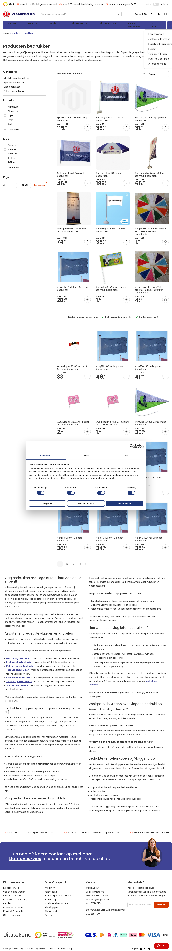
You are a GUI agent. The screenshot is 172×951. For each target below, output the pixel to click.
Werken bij (50, 896)
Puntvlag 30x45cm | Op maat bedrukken (150, 116)
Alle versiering (52, 908)
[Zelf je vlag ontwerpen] (24, 88)
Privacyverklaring (65, 946)
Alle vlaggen (51, 904)
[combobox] (81, 14)
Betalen (7, 900)
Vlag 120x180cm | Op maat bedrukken (110, 365)
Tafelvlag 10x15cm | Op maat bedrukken (111, 227)
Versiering (41, 23)
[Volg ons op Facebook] (141, 946)
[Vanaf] (11, 182)
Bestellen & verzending (15, 896)
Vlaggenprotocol (12, 893)
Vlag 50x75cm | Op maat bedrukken (148, 476)
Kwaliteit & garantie (13, 908)
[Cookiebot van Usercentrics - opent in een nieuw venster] (132, 446)
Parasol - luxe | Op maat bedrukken (109, 172)
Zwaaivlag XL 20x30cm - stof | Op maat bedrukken (72, 365)
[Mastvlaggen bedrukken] (24, 75)
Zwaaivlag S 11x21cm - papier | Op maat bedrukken (111, 286)
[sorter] (158, 71)
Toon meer (13, 126)
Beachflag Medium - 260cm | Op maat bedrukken (150, 172)
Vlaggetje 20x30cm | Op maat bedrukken (73, 286)
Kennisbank (51, 889)
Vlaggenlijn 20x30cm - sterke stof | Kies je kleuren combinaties (150, 229)
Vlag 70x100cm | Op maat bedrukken (109, 537)
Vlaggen (10, 23)
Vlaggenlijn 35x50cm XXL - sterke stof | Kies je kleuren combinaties (149, 287)
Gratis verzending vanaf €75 (121, 4)
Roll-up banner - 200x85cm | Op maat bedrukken (72, 227)
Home (6, 30)
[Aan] (25, 182)
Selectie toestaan (86, 503)
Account (139, 14)
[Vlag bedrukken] (24, 84)
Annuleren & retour (13, 904)
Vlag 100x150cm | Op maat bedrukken (149, 365)
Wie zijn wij (50, 885)
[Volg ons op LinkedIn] (148, 946)
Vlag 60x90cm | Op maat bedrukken (70, 537)
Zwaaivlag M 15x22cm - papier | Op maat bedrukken (112, 421)
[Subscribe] (161, 902)
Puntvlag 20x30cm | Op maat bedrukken (150, 421)
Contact (49, 912)
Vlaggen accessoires (105, 23)
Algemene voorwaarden (46, 946)
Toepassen (39, 182)
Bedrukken (25, 23)
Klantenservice (11, 885)
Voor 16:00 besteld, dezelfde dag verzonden (81, 4)
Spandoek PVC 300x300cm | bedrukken (72, 116)
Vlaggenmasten (82, 23)
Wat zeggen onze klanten (58, 893)
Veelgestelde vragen (14, 889)
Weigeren (47, 503)
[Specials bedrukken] (24, 80)
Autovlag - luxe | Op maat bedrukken (109, 116)
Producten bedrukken (56, 900)
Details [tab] (86, 455)
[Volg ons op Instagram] (145, 946)
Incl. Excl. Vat (156, 4)
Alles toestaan (125, 503)
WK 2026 (126, 23)
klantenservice (25, 856)
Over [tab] (126, 455)
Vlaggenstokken (60, 23)
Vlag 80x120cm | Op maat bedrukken (148, 537)
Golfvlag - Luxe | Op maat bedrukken (70, 172)
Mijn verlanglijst (152, 14)
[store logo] (19, 14)
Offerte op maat (12, 912)
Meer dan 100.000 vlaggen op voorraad (37, 4)
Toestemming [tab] (45, 455)
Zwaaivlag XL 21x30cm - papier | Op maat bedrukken (73, 421)
